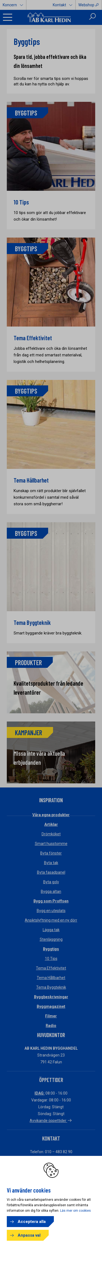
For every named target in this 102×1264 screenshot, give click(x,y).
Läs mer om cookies (75, 1211)
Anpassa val (29, 1235)
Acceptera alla (32, 1221)
